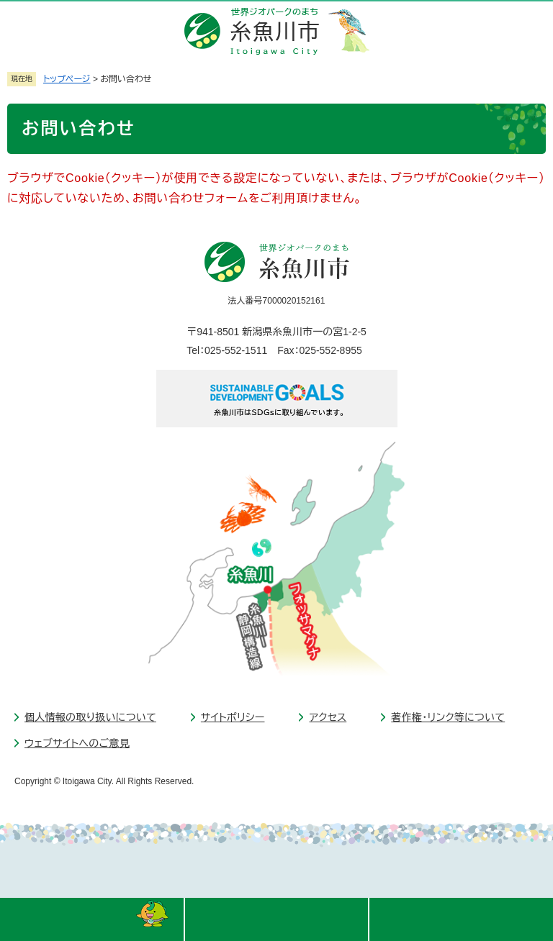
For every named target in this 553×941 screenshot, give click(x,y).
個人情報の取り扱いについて (90, 717)
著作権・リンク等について (448, 717)
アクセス (327, 717)
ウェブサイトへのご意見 (77, 743)
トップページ (67, 79)
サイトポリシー (233, 717)
